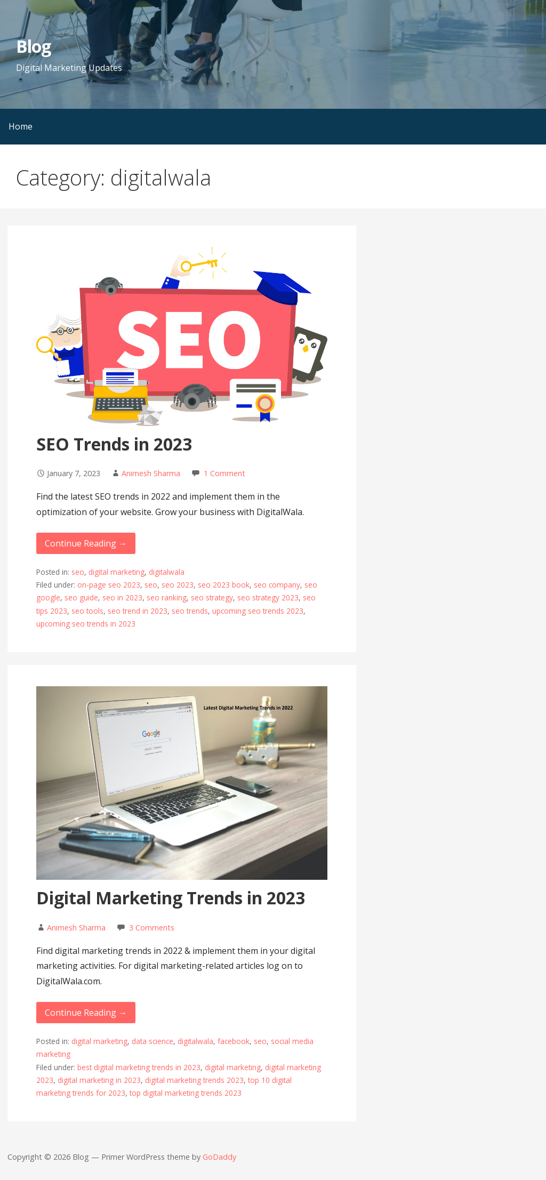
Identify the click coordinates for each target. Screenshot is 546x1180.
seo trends (190, 611)
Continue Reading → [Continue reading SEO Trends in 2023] (86, 543)
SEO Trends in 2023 (114, 443)
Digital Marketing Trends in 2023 (170, 897)
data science (152, 1041)
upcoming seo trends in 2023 (85, 624)
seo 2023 (178, 585)
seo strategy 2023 (268, 597)
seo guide (81, 597)
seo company (277, 585)
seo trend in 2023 (137, 611)
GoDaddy (219, 1157)
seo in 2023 (122, 597)
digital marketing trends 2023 (194, 1080)
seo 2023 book (224, 585)
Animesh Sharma (151, 473)
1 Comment (224, 473)
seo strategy (212, 597)
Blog (33, 46)
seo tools (87, 611)
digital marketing (116, 572)
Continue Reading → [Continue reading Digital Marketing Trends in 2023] (86, 1012)
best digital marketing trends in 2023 (138, 1067)
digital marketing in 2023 (99, 1080)
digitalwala (166, 572)
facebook (234, 1041)
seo (77, 572)
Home (21, 126)
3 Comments (151, 927)
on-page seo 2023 (108, 585)
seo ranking (167, 597)
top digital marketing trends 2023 (186, 1093)
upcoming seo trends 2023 (257, 611)
